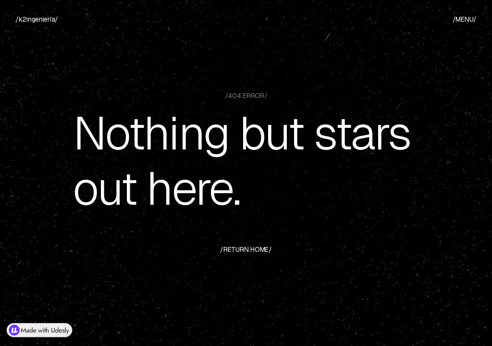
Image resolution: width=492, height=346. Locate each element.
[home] (36, 19)
